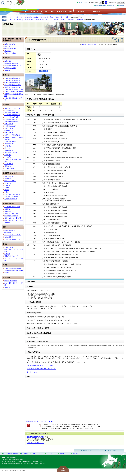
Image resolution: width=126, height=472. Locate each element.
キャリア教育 (8, 128)
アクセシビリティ (52, 453)
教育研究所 (7, 155)
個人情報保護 (24, 453)
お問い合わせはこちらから (35, 443)
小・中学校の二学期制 (11, 117)
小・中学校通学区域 (10, 119)
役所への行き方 (11, 457)
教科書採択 (7, 146)
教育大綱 (7, 46)
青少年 (6, 190)
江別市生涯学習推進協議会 (12, 268)
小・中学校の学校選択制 (12, 115)
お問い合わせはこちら (36, 461)
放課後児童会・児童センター (13, 270)
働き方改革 (7, 161)
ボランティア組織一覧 (11, 196)
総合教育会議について (11, 48)
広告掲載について (64, 453)
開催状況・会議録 (10, 53)
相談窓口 (7, 272)
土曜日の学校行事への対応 (12, 159)
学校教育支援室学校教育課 (35, 437)
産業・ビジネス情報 (65, 11)
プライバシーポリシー (37, 453)
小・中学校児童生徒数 (11, 112)
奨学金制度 (7, 211)
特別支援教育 (8, 133)
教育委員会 (36, 17)
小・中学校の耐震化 (10, 152)
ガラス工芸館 (8, 237)
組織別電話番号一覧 (23, 461)
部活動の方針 (8, 164)
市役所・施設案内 (36, 19)
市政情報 (96, 11)
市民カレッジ (8, 176)
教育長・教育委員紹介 (11, 63)
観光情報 (80, 11)
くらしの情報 (49, 11)
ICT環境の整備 (9, 168)
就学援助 (7, 209)
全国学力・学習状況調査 (12, 135)
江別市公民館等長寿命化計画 (13, 91)
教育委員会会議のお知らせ (12, 65)
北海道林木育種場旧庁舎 (12, 239)
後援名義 (7, 70)
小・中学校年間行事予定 (12, 121)
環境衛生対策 (8, 150)
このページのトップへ (111, 450)
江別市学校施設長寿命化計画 (13, 89)
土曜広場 (7, 185)
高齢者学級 (7, 178)
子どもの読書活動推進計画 (12, 85)
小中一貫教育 (8, 124)
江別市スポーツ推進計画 (12, 80)
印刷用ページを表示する (90, 44)
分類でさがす (19, 17)
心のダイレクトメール (11, 213)
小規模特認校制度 (10, 126)
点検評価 (7, 287)
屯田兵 (6, 192)
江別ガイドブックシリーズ (12, 256)
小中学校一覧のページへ (34, 372)
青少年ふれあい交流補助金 (12, 218)
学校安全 (7, 148)
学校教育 (43, 17)
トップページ (33, 11)
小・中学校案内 (65, 17)
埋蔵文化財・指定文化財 (12, 194)
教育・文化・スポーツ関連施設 (50, 19)
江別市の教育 (8, 247)
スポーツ (7, 187)
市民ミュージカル (10, 181)
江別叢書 (7, 254)
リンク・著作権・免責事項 (10, 453)
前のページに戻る (86, 450)
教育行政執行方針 (10, 44)
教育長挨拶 (7, 61)
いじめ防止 (7, 157)
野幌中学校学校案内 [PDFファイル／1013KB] (41, 365)
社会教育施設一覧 (10, 230)
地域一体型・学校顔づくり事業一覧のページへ (41, 369)
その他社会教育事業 (10, 199)
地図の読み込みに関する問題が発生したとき (39, 421)
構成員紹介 (7, 51)
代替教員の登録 (9, 143)
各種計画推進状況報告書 (12, 87)
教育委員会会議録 (10, 68)
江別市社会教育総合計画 (12, 82)
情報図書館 (7, 232)
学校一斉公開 (8, 130)
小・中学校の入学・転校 (12, 207)
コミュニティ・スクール (12, 108)
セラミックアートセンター (12, 235)
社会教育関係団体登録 (11, 216)
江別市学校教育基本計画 (12, 78)
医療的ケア (7, 166)
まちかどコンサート (10, 183)
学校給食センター (10, 141)
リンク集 (75, 453)
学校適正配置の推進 (10, 281)
